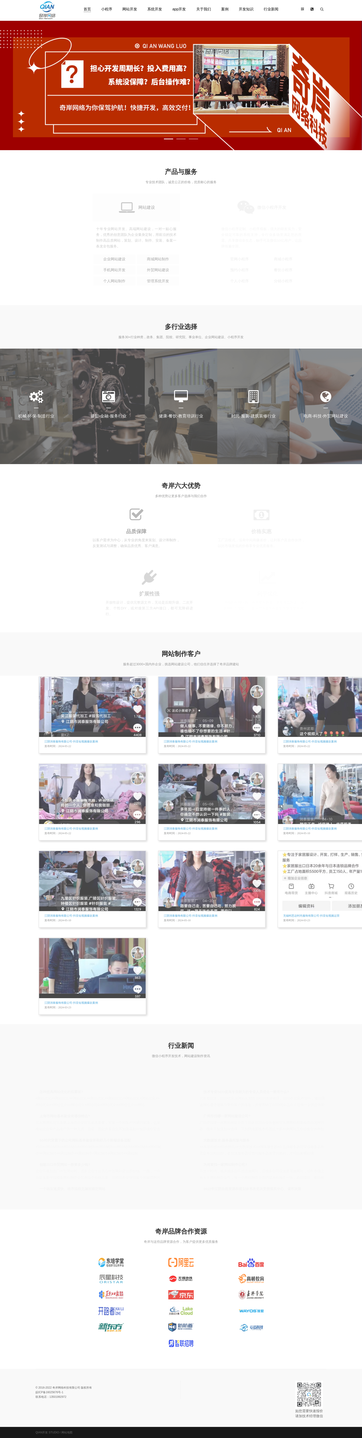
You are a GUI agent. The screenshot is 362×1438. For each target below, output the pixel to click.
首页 (87, 9)
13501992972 (57, 1396)
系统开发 (154, 9)
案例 (225, 9)
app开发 (179, 9)
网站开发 (129, 9)
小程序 (106, 9)
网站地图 (66, 1432)
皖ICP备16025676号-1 (49, 1392)
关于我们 (203, 9)
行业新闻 (271, 9)
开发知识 (246, 9)
